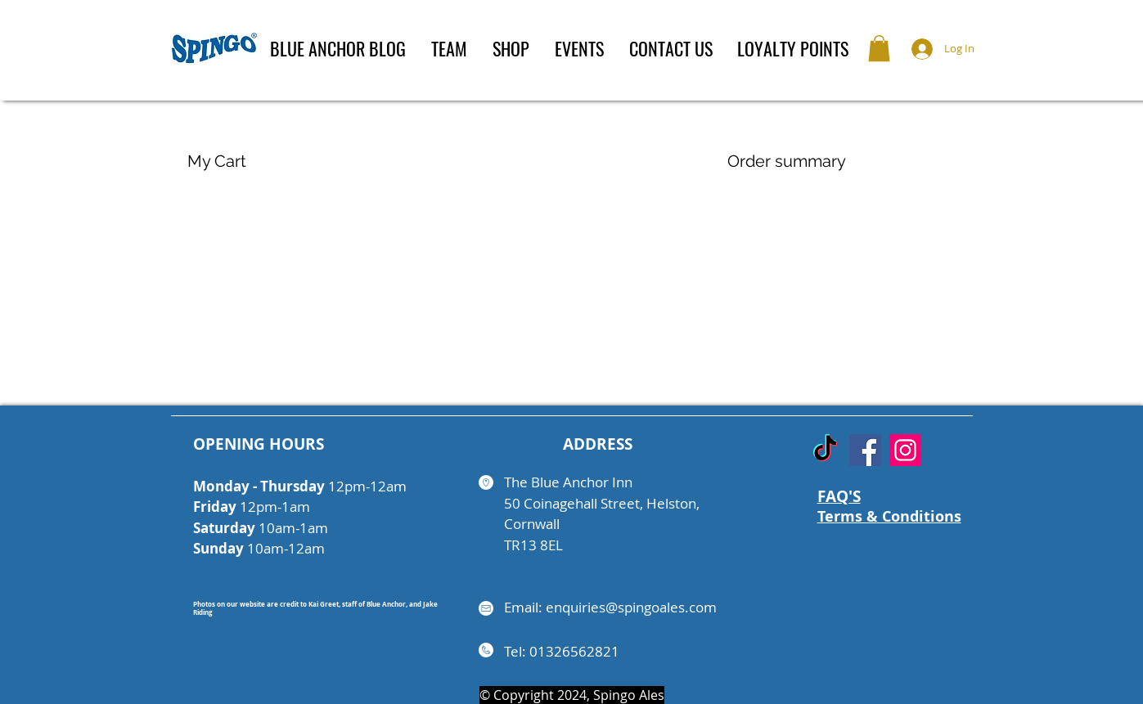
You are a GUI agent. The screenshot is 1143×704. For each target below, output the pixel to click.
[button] (879, 48)
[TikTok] (825, 450)
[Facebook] (865, 450)
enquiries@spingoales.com (631, 607)
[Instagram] (905, 450)
